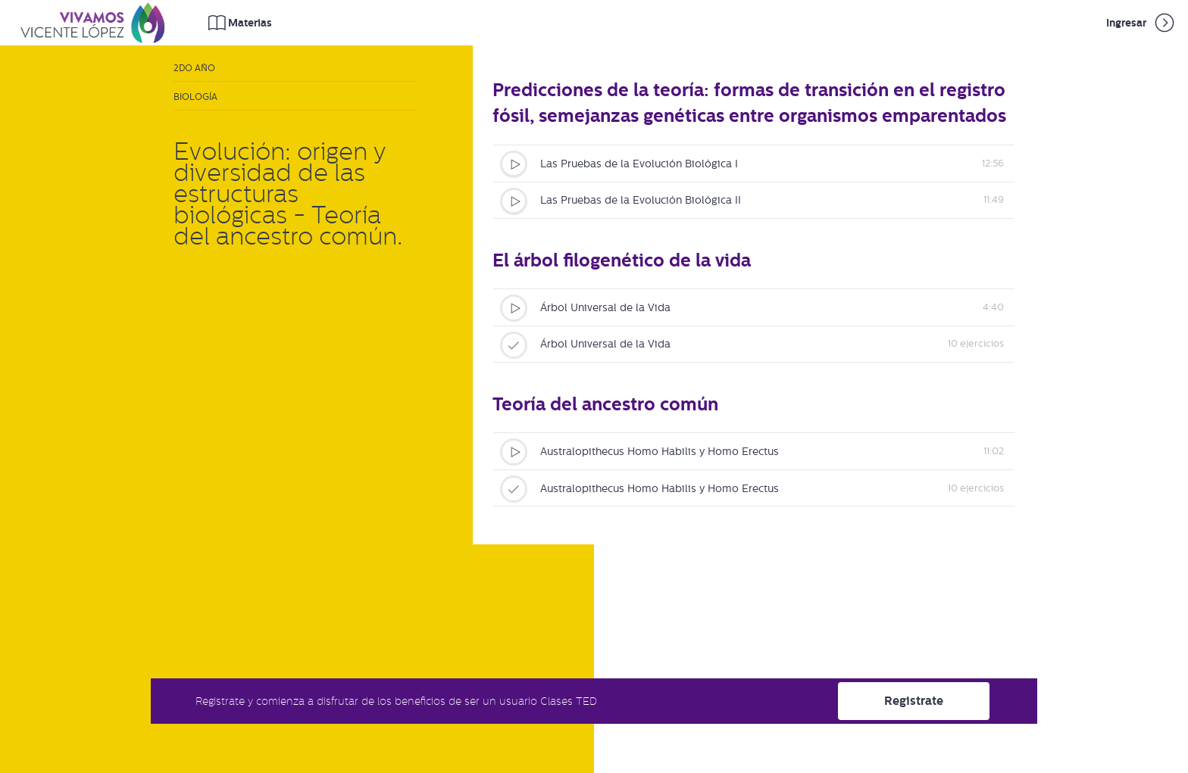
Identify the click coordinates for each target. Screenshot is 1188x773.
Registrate (913, 701)
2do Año (194, 68)
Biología (195, 97)
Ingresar (1141, 23)
